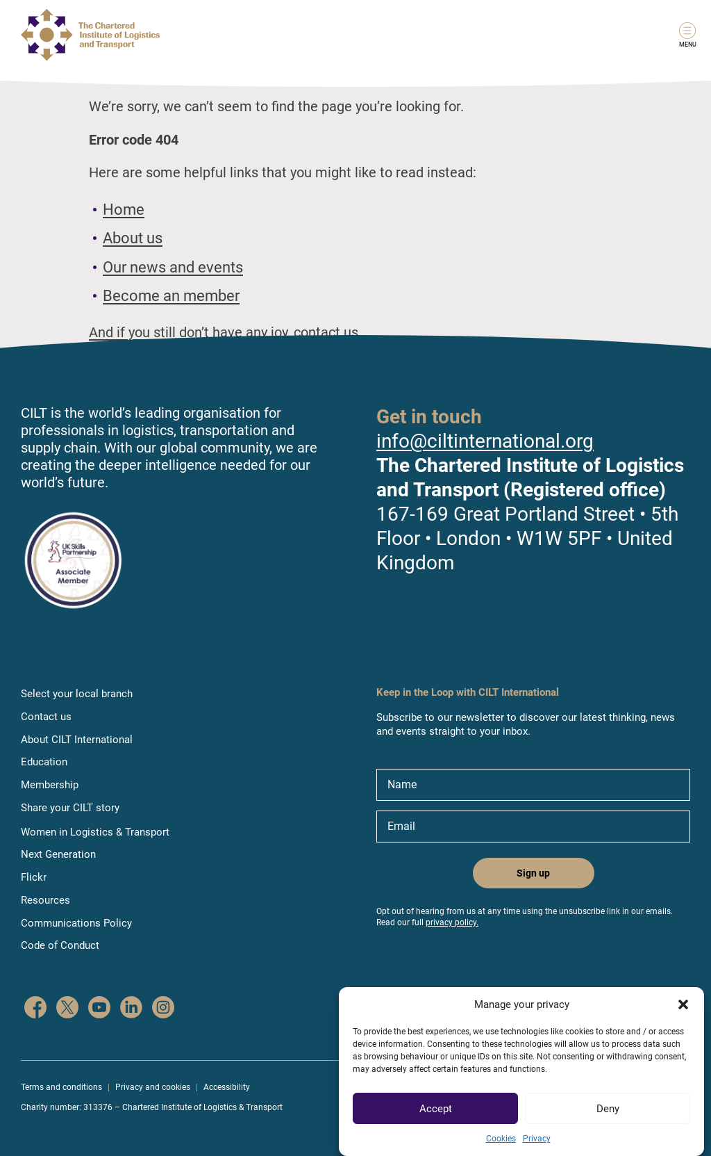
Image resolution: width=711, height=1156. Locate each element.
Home (123, 209)
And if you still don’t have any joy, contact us (223, 332)
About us (132, 238)
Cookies (501, 1150)
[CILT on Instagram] (163, 1009)
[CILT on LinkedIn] (131, 1009)
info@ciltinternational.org (485, 441)
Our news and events (173, 267)
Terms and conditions (61, 1087)
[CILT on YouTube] (99, 1009)
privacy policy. (452, 922)
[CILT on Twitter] (67, 1009)
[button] (683, 1016)
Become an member (171, 295)
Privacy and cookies (152, 1087)
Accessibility (226, 1087)
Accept (435, 1120)
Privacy (537, 1150)
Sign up (533, 873)
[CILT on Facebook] (35, 1009)
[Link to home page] (90, 34)
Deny (607, 1120)
